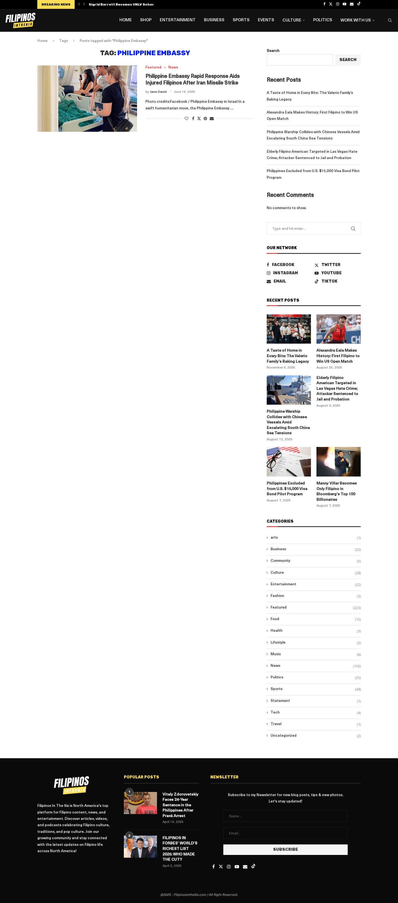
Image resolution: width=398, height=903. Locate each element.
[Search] (389, 20)
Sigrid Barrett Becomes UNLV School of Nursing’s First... (140, 4)
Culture (291, 21)
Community (316, 561)
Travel (316, 724)
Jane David (158, 92)
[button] (79, 4)
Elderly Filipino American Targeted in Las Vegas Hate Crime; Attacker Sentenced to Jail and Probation (337, 389)
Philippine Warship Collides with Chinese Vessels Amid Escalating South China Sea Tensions (288, 422)
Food (316, 619)
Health (316, 630)
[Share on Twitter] (199, 118)
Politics (322, 20)
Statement (316, 701)
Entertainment (178, 20)
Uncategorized (316, 735)
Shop (145, 20)
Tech (316, 712)
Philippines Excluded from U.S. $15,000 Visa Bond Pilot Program (287, 488)
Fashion (316, 596)
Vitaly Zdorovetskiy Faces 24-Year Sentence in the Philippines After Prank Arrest (180, 805)
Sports (241, 20)
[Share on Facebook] (193, 119)
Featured (316, 607)
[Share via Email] (212, 119)
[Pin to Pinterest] (205, 119)
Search (273, 51)
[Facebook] (324, 4)
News (316, 666)
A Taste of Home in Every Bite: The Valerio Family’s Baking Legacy (288, 356)
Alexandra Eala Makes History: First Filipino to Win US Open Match (338, 356)
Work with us (356, 21)
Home (125, 20)
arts (316, 537)
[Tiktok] (359, 4)
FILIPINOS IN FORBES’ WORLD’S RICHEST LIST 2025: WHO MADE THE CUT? (180, 849)
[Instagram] (337, 4)
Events (266, 20)
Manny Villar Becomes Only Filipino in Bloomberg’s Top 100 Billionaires (336, 491)
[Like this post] (186, 119)
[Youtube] (344, 4)
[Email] (352, 4)
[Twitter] (330, 4)
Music (316, 654)
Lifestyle (316, 642)
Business (214, 20)
